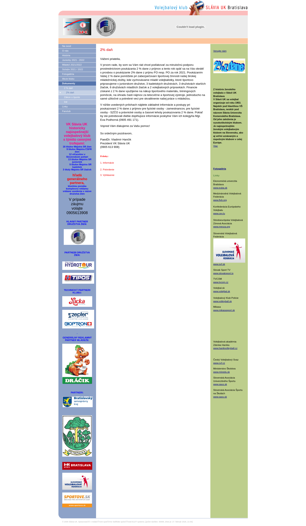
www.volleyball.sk (222, 301)
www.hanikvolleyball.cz (225, 348)
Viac (215, 146)
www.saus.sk (220, 384)
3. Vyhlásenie (107, 175)
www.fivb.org (220, 200)
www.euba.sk (220, 188)
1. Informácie (107, 162)
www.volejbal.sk (221, 291)
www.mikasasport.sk (224, 310)
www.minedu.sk (221, 372)
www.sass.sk (220, 397)
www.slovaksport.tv (223, 273)
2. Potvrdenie (107, 169)
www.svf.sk (219, 264)
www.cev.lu (219, 213)
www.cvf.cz (219, 363)
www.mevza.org (221, 226)
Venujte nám (220, 51)
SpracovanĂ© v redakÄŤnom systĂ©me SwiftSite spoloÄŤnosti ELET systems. (111, 522)
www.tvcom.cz (220, 282)
